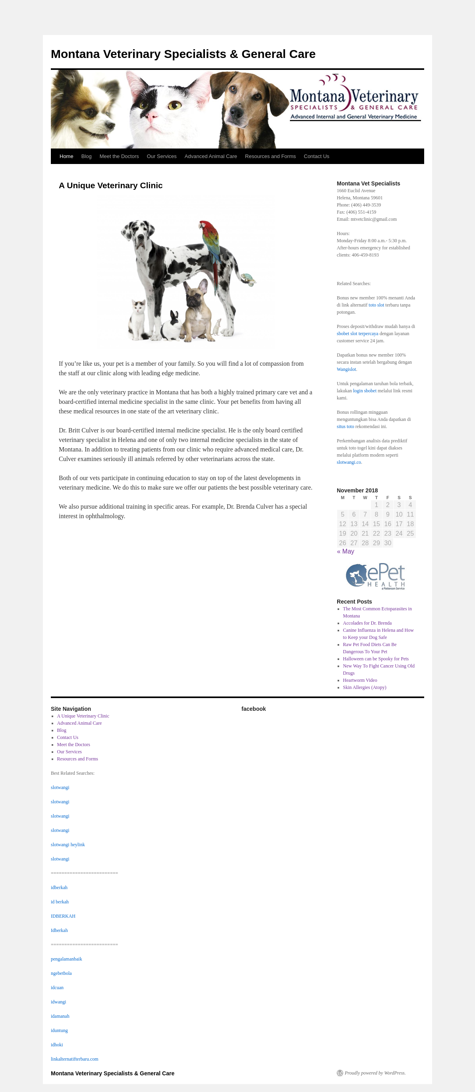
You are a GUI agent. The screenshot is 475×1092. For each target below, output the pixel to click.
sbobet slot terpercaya (357, 333)
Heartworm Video (360, 680)
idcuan (57, 987)
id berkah (60, 902)
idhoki (57, 1045)
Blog (86, 156)
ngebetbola (61, 973)
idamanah (60, 1016)
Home (66, 156)
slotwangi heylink (68, 844)
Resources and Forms (270, 156)
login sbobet (365, 391)
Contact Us (316, 156)
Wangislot (346, 369)
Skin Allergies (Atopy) (364, 687)
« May (346, 551)
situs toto (345, 426)
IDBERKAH (63, 916)
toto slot (376, 305)
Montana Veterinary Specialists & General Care (183, 53)
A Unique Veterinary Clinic (83, 716)
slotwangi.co (349, 462)
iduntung (59, 1030)
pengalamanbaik (66, 959)
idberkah (59, 887)
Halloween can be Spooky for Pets (376, 659)
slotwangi (60, 787)
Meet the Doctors (119, 156)
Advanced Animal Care (211, 156)
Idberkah (59, 930)
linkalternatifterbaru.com (74, 1059)
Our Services (162, 156)
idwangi (58, 1002)
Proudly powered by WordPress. (375, 1073)
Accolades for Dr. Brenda (367, 623)
